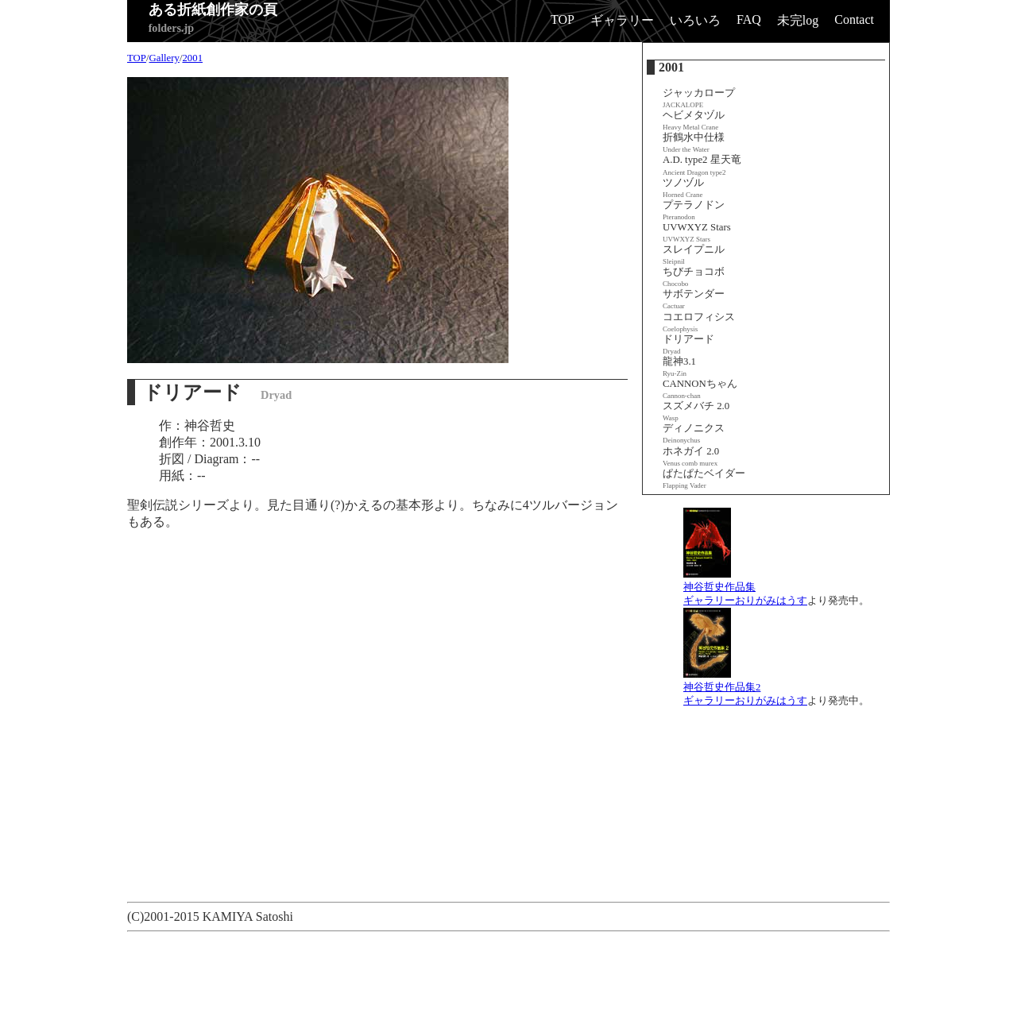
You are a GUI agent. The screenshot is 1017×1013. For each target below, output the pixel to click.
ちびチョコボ (694, 277)
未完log (797, 20)
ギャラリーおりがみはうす (745, 600)
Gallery (164, 58)
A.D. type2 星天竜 (702, 165)
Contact (854, 19)
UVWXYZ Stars (697, 232)
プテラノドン (694, 210)
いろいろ (695, 20)
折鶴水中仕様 (694, 142)
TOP (562, 19)
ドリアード (688, 344)
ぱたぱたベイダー (704, 478)
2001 (192, 58)
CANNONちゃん (700, 389)
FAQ (749, 19)
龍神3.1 (679, 366)
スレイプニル (694, 254)
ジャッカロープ (699, 98)
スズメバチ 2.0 (696, 411)
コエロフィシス (699, 322)
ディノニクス (694, 433)
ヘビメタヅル (694, 120)
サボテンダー (694, 299)
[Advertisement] (416, 974)
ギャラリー (622, 20)
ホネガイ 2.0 (691, 456)
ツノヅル (683, 188)
